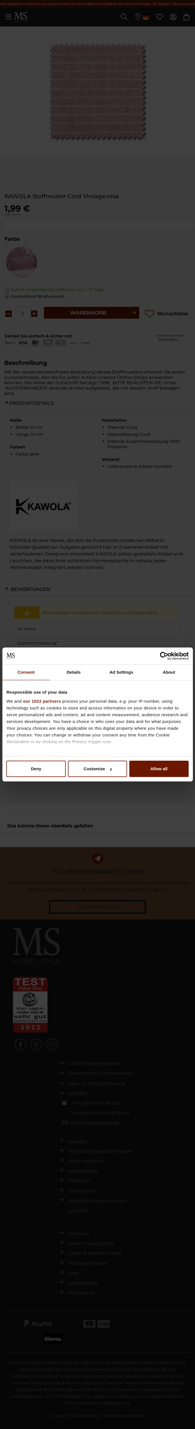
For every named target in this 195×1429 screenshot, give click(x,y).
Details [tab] (74, 672)
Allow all (158, 768)
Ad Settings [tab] (121, 672)
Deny (36, 768)
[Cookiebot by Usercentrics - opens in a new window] (164, 656)
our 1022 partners (42, 701)
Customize (98, 768)
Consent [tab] (26, 672)
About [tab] (169, 672)
